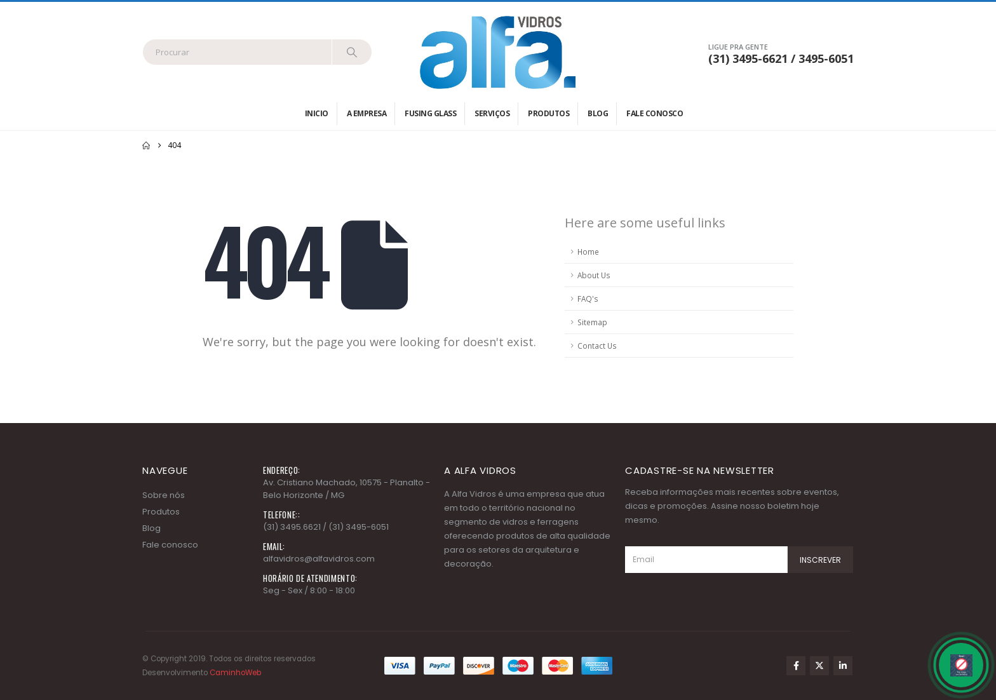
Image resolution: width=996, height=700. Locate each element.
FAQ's (587, 298)
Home (588, 251)
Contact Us (597, 345)
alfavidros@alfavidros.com (319, 559)
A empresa (367, 113)
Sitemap (592, 322)
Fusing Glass (430, 113)
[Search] (352, 52)
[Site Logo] (498, 52)
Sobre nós (163, 495)
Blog (598, 113)
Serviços (491, 113)
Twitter (819, 665)
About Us (593, 275)
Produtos (548, 113)
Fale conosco (654, 113)
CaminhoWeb (235, 673)
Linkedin (842, 665)
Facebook (795, 665)
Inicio (316, 113)
